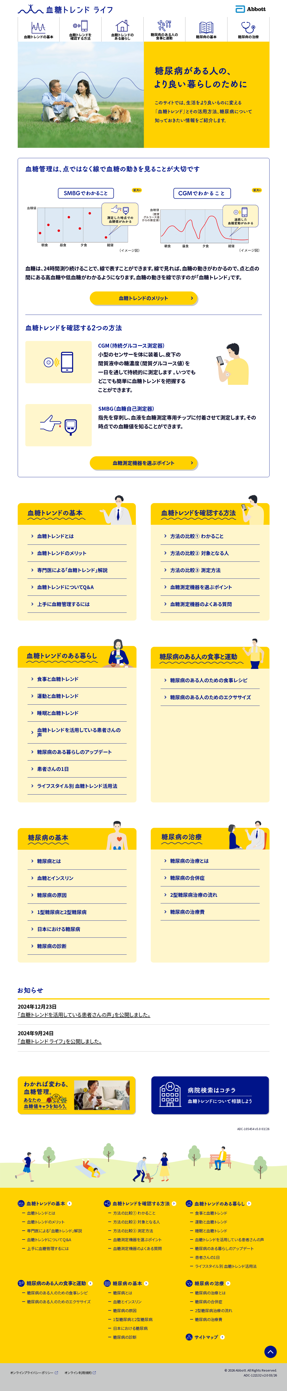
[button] (39, 29)
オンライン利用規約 (77, 1372)
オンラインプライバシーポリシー (32, 1372)
